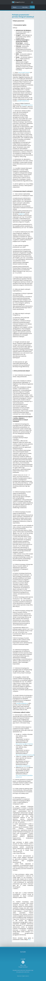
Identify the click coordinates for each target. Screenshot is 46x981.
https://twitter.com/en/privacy (23, 766)
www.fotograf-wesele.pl (24, 72)
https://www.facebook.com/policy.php (25, 755)
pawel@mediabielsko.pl (23, 100)
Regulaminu (21, 214)
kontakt (23, 952)
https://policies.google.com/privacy (24, 744)
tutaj (29, 939)
